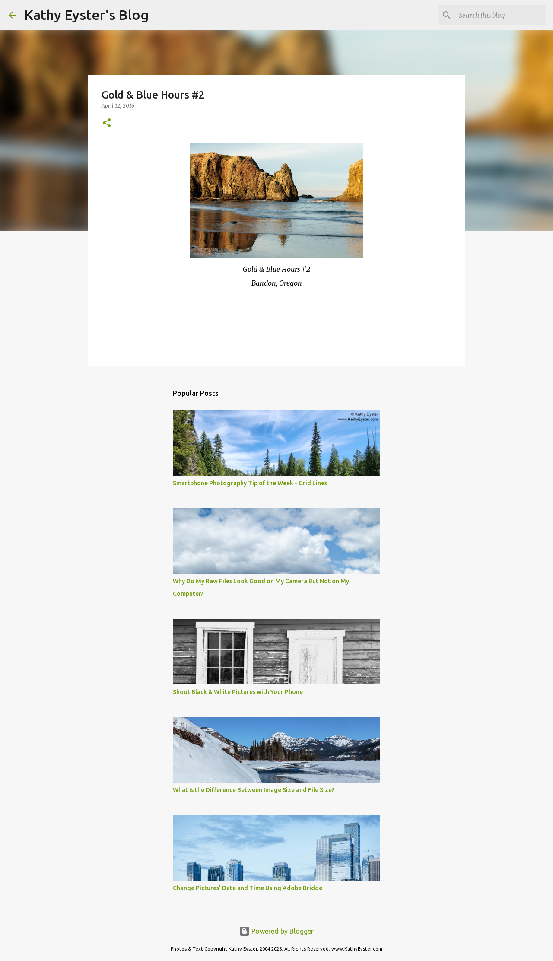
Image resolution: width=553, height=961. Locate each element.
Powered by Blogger (276, 931)
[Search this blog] (500, 15)
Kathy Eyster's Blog (86, 14)
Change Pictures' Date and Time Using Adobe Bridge (247, 888)
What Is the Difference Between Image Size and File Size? (253, 789)
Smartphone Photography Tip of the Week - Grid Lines (250, 483)
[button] (107, 123)
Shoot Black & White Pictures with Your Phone (238, 691)
